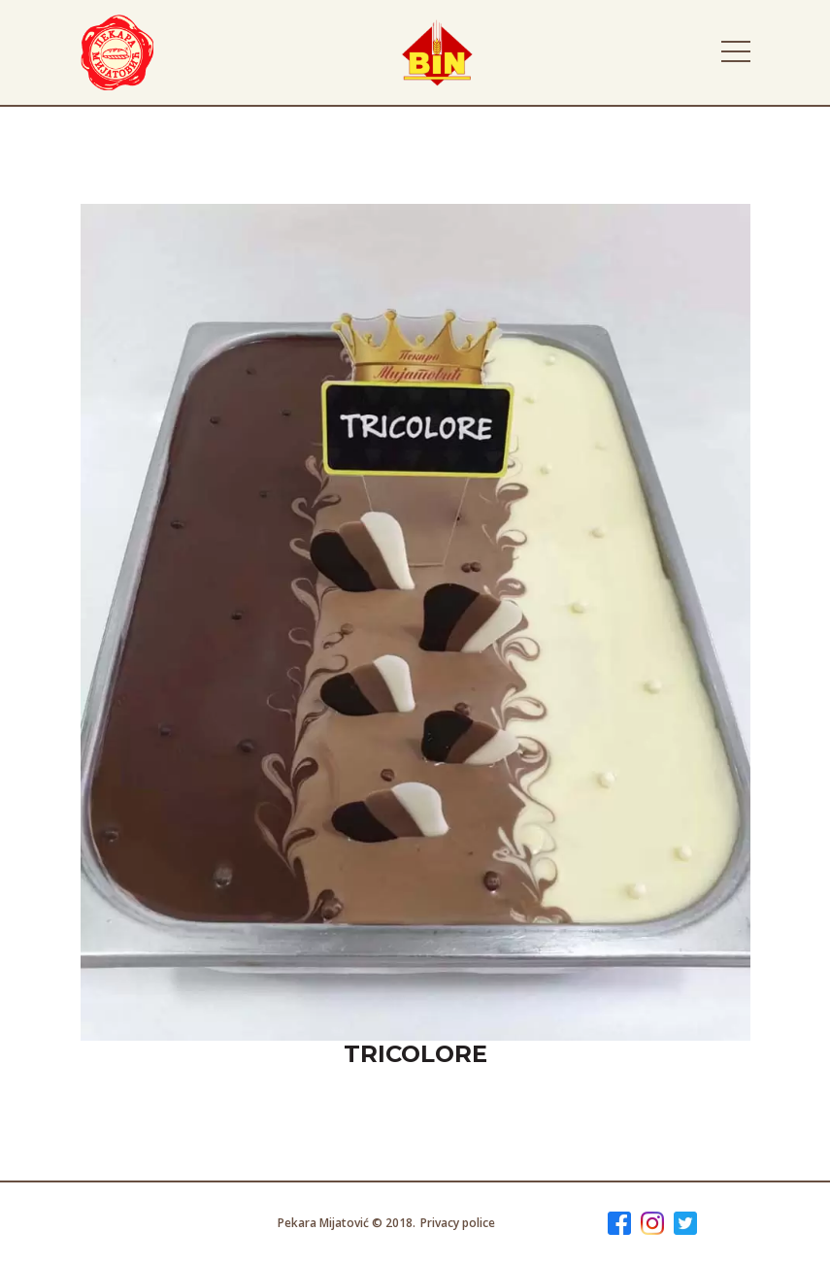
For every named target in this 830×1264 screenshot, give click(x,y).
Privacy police (457, 1222)
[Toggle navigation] (735, 51)
